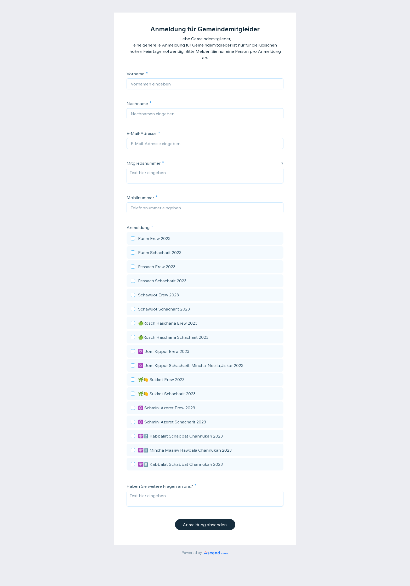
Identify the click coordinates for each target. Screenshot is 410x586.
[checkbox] (205, 239)
